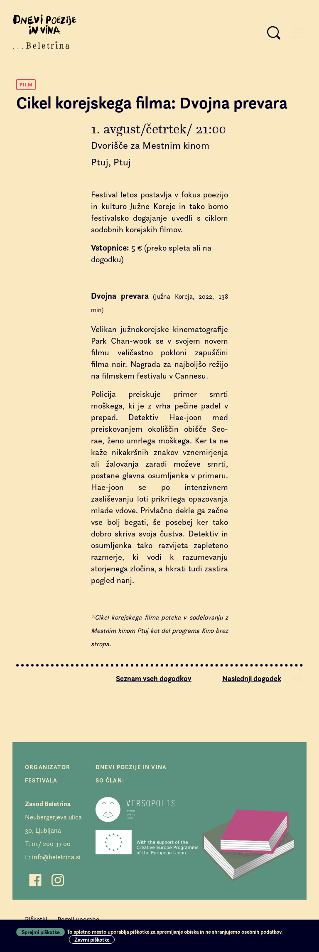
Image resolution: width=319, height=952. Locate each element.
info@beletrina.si (56, 857)
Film (26, 84)
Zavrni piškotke (91, 939)
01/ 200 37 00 (51, 844)
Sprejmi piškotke (40, 932)
